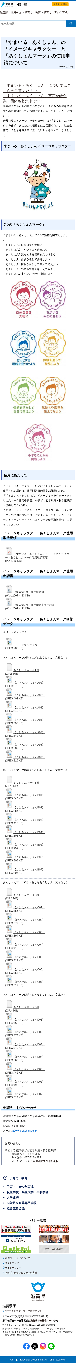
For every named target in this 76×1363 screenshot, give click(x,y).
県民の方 (16, 12)
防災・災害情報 (62, 4)
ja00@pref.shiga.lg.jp (45, 1161)
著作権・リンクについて (18, 1258)
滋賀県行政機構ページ (42, 1320)
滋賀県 (4, 12)
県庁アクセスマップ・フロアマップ (23, 1311)
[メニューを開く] (72, 4)
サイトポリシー (13, 1267)
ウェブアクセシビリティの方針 (21, 1272)
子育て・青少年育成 (56, 12)
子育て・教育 (33, 12)
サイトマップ (12, 1263)
